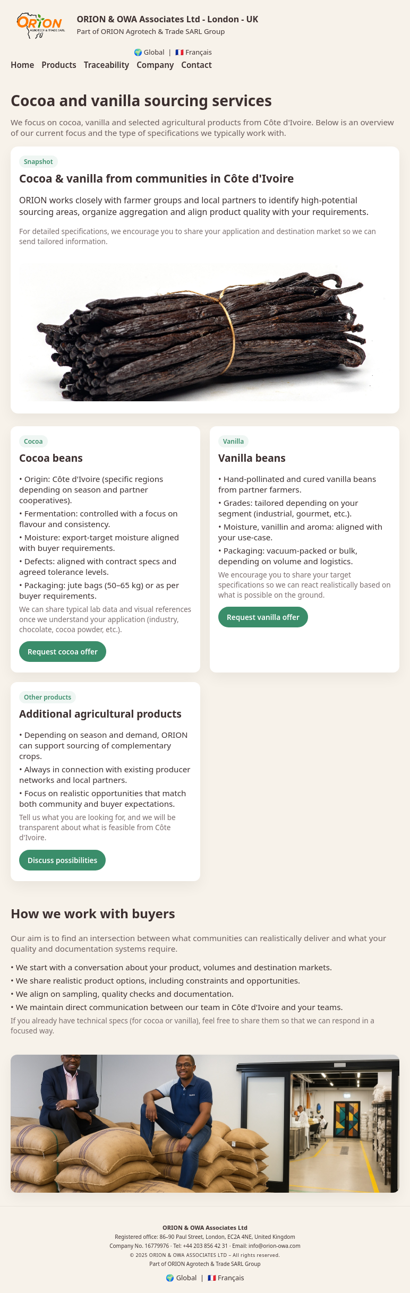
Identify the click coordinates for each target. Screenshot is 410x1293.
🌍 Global (149, 52)
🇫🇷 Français (193, 52)
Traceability (106, 64)
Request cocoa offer (63, 651)
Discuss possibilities (62, 860)
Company (155, 64)
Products (58, 64)
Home (22, 64)
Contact (196, 64)
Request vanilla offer (263, 617)
